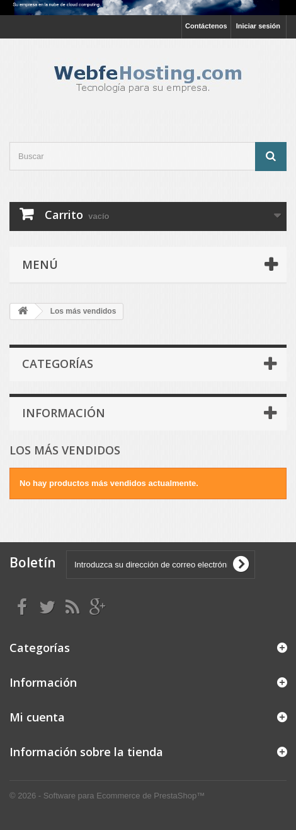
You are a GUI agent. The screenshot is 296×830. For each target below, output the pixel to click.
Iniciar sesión (258, 26)
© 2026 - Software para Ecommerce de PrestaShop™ (107, 795)
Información (63, 412)
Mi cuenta (37, 717)
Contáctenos (206, 26)
